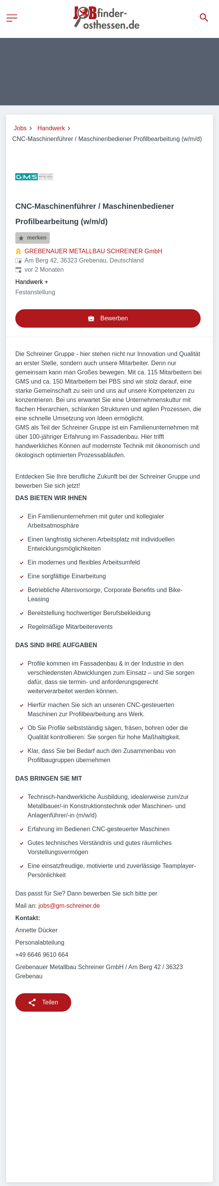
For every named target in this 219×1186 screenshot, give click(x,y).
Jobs (20, 128)
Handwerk (51, 128)
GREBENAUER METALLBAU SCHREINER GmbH (93, 251)
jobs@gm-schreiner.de (69, 905)
